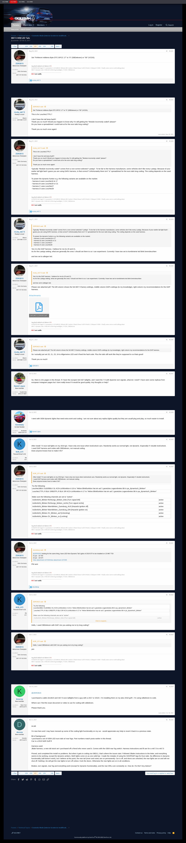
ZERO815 (19, 63)
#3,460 (171, 466)
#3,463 (171, 634)
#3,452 (171, 100)
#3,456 (171, 339)
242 (52, 46)
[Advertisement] (93, 90)
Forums (16, 25)
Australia (24, 431)
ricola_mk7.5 (19, 112)
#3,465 (171, 720)
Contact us (138, 833)
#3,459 (171, 439)
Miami (25, 118)
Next (57, 46)
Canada (24, 738)
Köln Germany (22, 71)
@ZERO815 (37, 553)
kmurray (19, 699)
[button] (33, 25)
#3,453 (171, 141)
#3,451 (171, 51)
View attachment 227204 (41, 560)
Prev (15, 46)
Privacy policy (161, 833)
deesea (19, 732)
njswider (16, 40)
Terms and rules (149, 833)
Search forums (26, 29)
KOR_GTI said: (38, 473)
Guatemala (23, 392)
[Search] (169, 25)
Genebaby (19, 425)
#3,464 (171, 686)
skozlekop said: (38, 550)
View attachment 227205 (58, 560)
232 (40, 46)
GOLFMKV (30, 1)
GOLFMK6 (22, 1)
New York (24, 705)
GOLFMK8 (5, 1)
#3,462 (171, 595)
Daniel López (19, 386)
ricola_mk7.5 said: (39, 148)
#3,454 (171, 219)
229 (26, 46)
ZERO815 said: (38, 107)
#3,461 (171, 543)
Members (40, 25)
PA (26, 458)
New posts (15, 29)
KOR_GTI (19, 452)
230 (31, 46)
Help (169, 833)
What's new (27, 25)
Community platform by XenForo (93, 837)
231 (35, 46)
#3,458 (171, 412)
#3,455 (171, 266)
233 (44, 46)
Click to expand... (101, 621)
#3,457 (171, 373)
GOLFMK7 (13, 1)
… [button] (22, 46)
